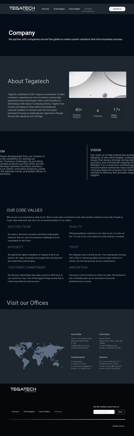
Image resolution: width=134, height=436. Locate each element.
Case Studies (74, 9)
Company (88, 9)
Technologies (59, 9)
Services (45, 9)
